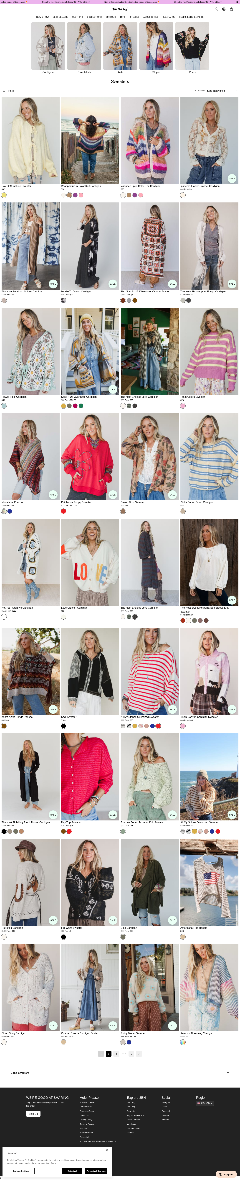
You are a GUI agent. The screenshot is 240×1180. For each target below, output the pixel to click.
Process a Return (87, 1111)
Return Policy (85, 1107)
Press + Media (133, 1120)
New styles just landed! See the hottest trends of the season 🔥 (137, 2)
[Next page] (139, 1054)
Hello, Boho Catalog (191, 17)
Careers (130, 1133)
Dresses (134, 17)
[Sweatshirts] (85, 48)
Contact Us (84, 1115)
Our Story (131, 1102)
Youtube (165, 1115)
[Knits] (121, 48)
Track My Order (86, 1133)
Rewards (131, 1111)
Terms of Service (87, 1124)
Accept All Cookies (96, 1171)
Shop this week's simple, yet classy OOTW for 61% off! (71, 2)
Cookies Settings (21, 1171)
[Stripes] (157, 48)
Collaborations (133, 1128)
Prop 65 (83, 1128)
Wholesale (131, 1124)
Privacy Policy (86, 1120)
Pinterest (165, 1120)
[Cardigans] (48, 48)
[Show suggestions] (205, 1103)
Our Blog (131, 1107)
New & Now (42, 17)
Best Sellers (60, 17)
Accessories (151, 17)
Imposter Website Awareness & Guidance (98, 1141)
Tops (123, 17)
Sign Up (33, 1113)
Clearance (168, 17)
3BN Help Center (87, 1102)
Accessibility (85, 1137)
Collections (94, 17)
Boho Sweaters (120, 1073)
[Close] (107, 1150)
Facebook (166, 1111)
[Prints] (193, 48)
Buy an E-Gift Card (135, 1115)
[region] (57, 1162)
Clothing (77, 17)
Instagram (166, 1102)
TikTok (164, 1107)
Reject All (72, 1171)
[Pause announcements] (237, 2)
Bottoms (111, 17)
